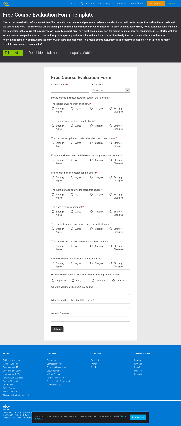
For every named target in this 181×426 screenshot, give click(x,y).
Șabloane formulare (11, 360)
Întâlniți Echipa (53, 374)
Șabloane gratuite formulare (112, 3)
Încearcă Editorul (10, 364)
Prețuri (172, 3)
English (137, 360)
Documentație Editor (12, 371)
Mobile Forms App (11, 392)
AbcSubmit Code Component (16, 395)
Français (138, 374)
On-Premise (8, 385)
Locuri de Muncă (54, 371)
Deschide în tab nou (44, 53)
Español (137, 367)
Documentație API (11, 367)
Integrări (90, 3)
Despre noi (51, 360)
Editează (11, 53)
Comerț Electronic (11, 381)
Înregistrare (156, 3)
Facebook (94, 360)
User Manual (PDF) (11, 374)
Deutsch (138, 371)
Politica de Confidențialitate (59, 381)
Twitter (93, 364)
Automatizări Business (13, 378)
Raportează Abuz (54, 385)
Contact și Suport (54, 364)
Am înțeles (138, 417)
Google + (94, 367)
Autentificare (136, 3)
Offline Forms (9, 388)
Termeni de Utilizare (55, 378)
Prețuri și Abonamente (57, 367)
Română (138, 364)
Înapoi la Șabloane (83, 53)
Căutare (75, 3)
